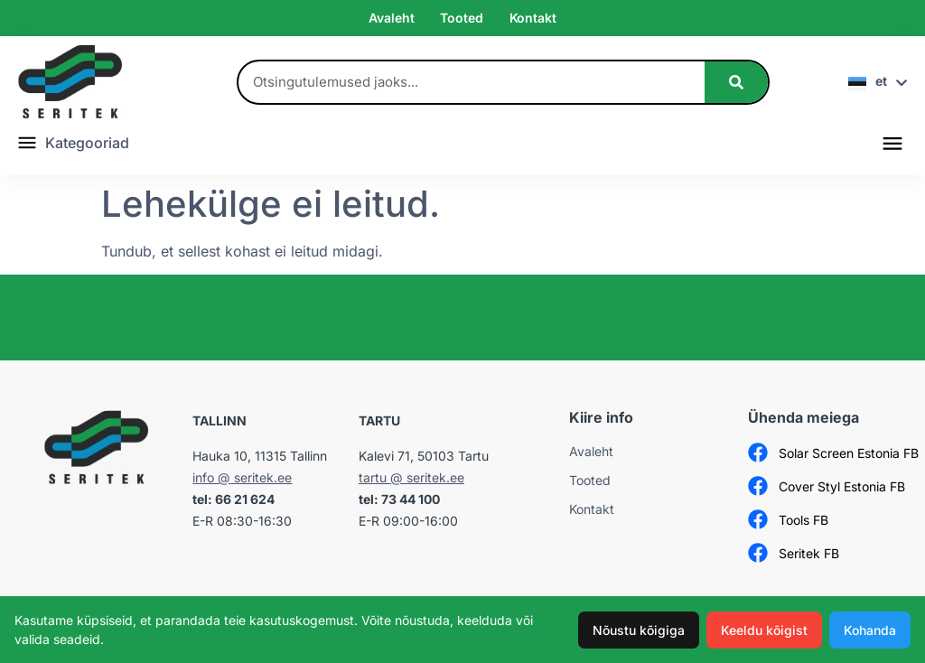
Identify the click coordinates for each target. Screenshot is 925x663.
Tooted (461, 17)
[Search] (736, 82)
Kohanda (870, 630)
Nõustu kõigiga (639, 630)
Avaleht (391, 17)
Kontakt (532, 17)
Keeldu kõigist (764, 630)
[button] (892, 142)
